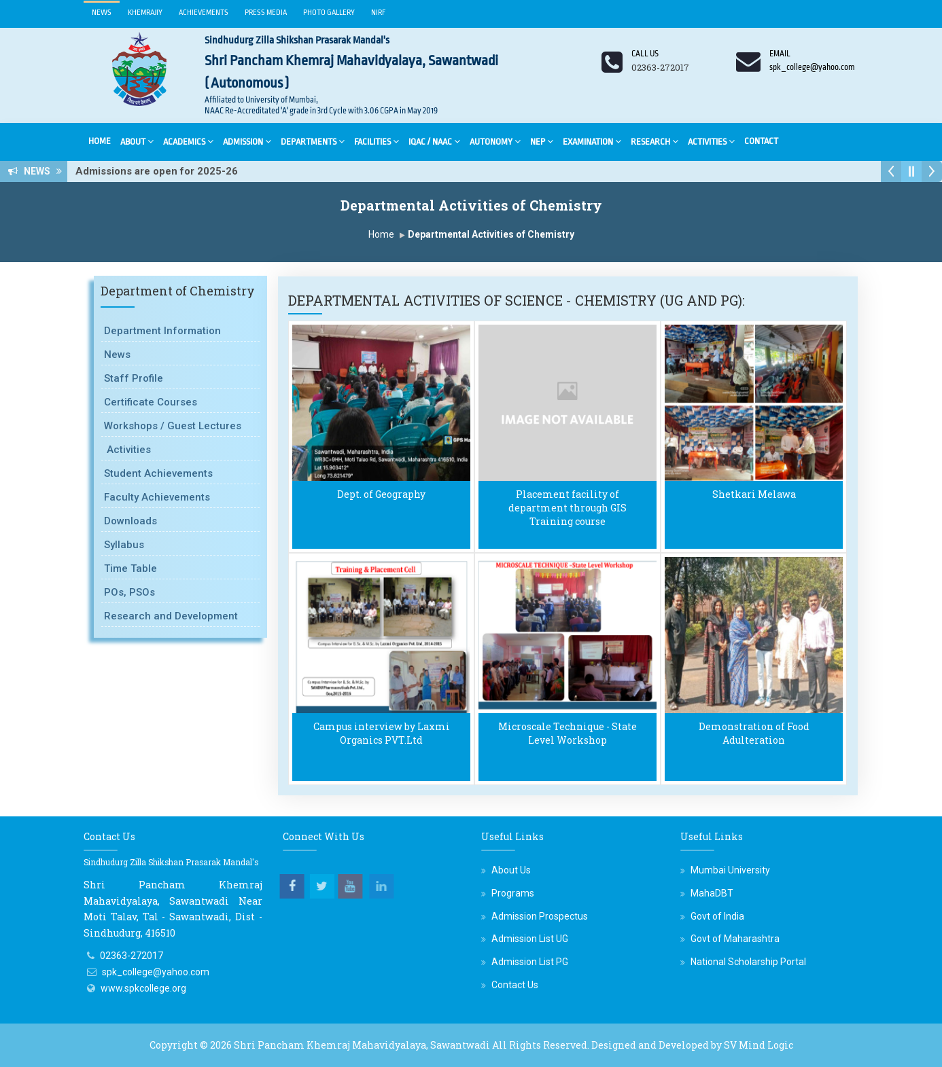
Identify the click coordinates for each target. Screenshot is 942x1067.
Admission (247, 140)
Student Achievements (158, 473)
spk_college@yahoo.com (155, 971)
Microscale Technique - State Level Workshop (567, 733)
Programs (512, 893)
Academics (188, 140)
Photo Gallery (329, 12)
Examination (592, 140)
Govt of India (717, 916)
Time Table (130, 568)
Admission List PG (529, 961)
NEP (541, 140)
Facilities (376, 140)
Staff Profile (133, 378)
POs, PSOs (129, 592)
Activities (711, 140)
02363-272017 (131, 955)
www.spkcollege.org (143, 988)
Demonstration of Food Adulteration (754, 733)
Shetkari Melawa (754, 494)
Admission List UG (529, 938)
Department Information (162, 331)
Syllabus (124, 545)
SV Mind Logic (758, 1044)
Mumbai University (730, 870)
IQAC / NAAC (434, 140)
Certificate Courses (150, 402)
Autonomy (495, 140)
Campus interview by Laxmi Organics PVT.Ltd (381, 733)
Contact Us (514, 984)
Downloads (130, 521)
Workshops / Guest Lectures (172, 426)
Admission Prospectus (539, 916)
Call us (645, 53)
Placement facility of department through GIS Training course (567, 508)
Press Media (266, 12)
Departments (313, 140)
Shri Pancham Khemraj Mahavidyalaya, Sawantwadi (362, 1044)
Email (779, 53)
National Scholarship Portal (748, 961)
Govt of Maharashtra (735, 938)
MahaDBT (712, 893)
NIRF (378, 12)
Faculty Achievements (157, 497)
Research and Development (171, 616)
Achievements (203, 12)
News (101, 12)
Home (99, 141)
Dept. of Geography (381, 494)
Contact (761, 141)
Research (654, 140)
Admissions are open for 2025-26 (160, 171)
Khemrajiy (145, 12)
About (137, 140)
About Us (511, 870)
